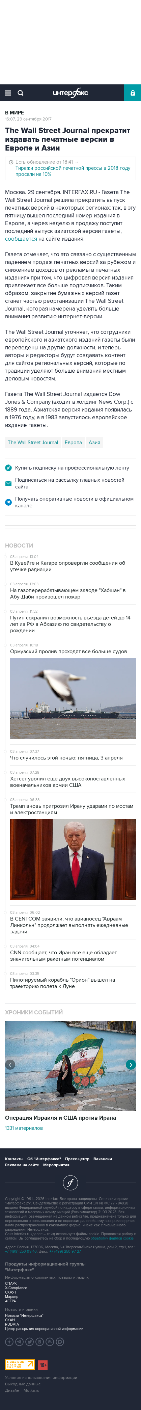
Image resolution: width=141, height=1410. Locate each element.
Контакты (14, 1159)
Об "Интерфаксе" (44, 1159)
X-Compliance (16, 1288)
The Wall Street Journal (33, 443)
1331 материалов (24, 1128)
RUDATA (12, 1324)
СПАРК (11, 1283)
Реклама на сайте (22, 1165)
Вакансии (102, 1159)
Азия (94, 443)
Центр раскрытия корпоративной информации (44, 1329)
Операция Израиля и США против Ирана (60, 1118)
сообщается (21, 239)
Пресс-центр (77, 1159)
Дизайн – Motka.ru (22, 1390)
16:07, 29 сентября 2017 (28, 119)
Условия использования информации (41, 1377)
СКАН (10, 1320)
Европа (73, 443)
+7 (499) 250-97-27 (65, 1251)
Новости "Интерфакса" (24, 1315)
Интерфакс (70, 92)
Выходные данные (23, 1384)
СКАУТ (11, 1292)
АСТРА (10, 1301)
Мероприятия (56, 1165)
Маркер (11, 1297)
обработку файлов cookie (112, 1238)
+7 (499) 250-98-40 (21, 1251)
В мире (14, 113)
